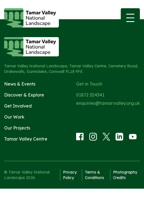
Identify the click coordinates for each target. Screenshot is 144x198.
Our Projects (17, 128)
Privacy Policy (70, 175)
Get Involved (18, 106)
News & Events (19, 84)
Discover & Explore (24, 95)
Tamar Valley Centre (25, 139)
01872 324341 (90, 95)
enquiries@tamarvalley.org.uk (108, 103)
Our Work (14, 117)
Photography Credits (125, 175)
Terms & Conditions (94, 175)
